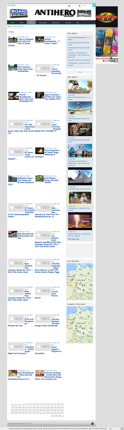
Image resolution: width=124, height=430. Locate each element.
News (21, 23)
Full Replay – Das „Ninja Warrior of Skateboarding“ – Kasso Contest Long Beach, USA (78, 55)
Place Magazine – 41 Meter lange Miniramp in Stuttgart (47, 153)
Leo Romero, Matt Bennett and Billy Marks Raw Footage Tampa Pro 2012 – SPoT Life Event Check (48, 241)
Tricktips (68, 23)
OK (110, 428)
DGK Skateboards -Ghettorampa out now (26, 235)
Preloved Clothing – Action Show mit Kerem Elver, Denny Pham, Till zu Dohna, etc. (48, 375)
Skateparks (55, 23)
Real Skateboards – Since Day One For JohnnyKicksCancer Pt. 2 (21, 375)
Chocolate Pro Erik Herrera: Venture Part (79, 60)
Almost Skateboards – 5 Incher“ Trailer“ (52, 41)
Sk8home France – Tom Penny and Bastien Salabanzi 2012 (21, 181)
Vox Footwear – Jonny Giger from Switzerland (25, 68)
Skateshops (42, 23)
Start (12, 23)
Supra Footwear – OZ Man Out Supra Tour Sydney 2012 (52, 96)
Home (9, 26)
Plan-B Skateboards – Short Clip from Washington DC (26, 97)
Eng (77, 23)
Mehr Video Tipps (73, 239)
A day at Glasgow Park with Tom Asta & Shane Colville (20, 42)
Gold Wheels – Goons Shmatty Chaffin (51, 180)
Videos (31, 23)
